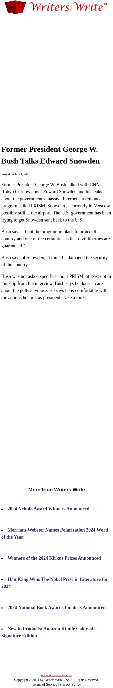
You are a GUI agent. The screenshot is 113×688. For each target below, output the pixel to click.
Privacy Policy (70, 684)
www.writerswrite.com (56, 675)
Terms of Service (44, 684)
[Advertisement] (56, 74)
